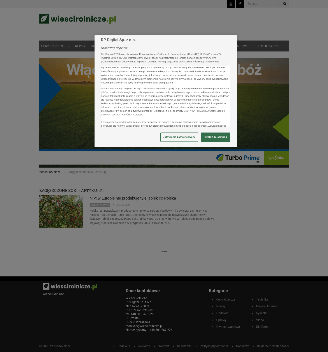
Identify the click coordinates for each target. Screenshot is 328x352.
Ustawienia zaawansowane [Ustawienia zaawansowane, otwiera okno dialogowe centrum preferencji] (179, 136)
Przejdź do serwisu (215, 136)
